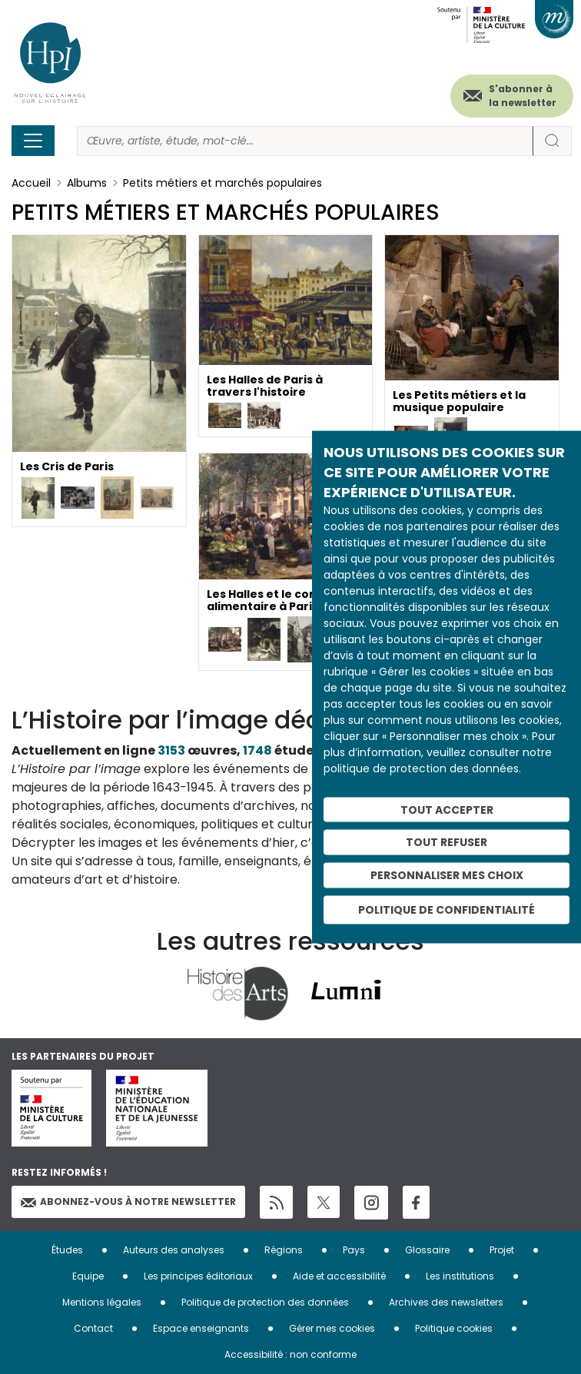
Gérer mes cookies (332, 1328)
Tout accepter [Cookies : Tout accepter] (446, 809)
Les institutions (460, 1276)
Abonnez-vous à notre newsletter (128, 1201)
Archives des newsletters (446, 1302)
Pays (354, 1249)
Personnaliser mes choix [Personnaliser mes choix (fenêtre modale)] (446, 875)
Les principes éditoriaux (198, 1276)
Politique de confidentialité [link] (446, 909)
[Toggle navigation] (33, 140)
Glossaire (427, 1249)
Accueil (31, 183)
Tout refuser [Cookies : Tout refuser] (446, 842)
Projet (502, 1249)
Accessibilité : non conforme (290, 1354)
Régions (283, 1249)
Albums (87, 183)
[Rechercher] (305, 141)
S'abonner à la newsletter (522, 95)
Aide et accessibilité (339, 1276)
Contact (93, 1328)
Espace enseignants (201, 1328)
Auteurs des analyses (173, 1249)
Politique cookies (454, 1328)
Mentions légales (101, 1302)
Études (67, 1249)
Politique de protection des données (265, 1302)
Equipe (88, 1276)
